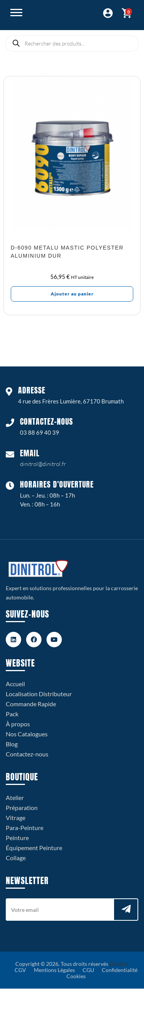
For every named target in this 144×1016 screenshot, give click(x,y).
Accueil (15, 683)
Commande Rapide (31, 703)
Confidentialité (119, 970)
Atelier (15, 797)
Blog (12, 744)
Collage (16, 857)
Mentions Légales (54, 970)
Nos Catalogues (27, 734)
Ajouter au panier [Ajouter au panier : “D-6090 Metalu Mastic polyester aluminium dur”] (72, 294)
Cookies (76, 976)
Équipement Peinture (34, 847)
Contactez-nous (27, 754)
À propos (18, 723)
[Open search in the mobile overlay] (72, 43)
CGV (20, 970)
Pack (12, 713)
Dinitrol (119, 963)
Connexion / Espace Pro (108, 13)
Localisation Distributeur (39, 693)
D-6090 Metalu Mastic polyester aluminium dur (67, 252)
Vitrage (15, 817)
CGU (88, 970)
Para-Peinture (24, 827)
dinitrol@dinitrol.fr (43, 463)
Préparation (22, 807)
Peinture (17, 837)
